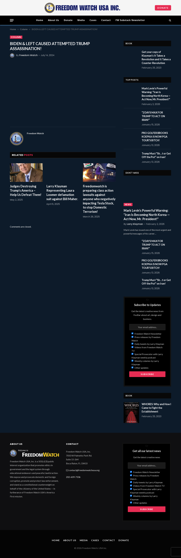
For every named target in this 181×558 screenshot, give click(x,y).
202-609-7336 (73, 477)
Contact (106, 20)
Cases (93, 20)
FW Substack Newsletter (130, 20)
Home (39, 20)
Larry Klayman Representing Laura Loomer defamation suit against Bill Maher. (62, 192)
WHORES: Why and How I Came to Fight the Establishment (156, 408)
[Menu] (12, 20)
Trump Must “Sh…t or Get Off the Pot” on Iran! (156, 155)
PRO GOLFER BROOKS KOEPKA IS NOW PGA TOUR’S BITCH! (155, 136)
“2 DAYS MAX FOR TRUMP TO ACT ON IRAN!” (153, 116)
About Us (53, 20)
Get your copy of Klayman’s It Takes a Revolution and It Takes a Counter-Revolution (156, 57)
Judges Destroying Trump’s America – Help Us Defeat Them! (25, 190)
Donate (163, 7)
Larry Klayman (135, 224)
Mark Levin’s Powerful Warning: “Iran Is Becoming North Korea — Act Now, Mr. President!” (156, 94)
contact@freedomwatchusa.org (84, 470)
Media (81, 20)
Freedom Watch (28, 55)
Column (16, 37)
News (128, 204)
